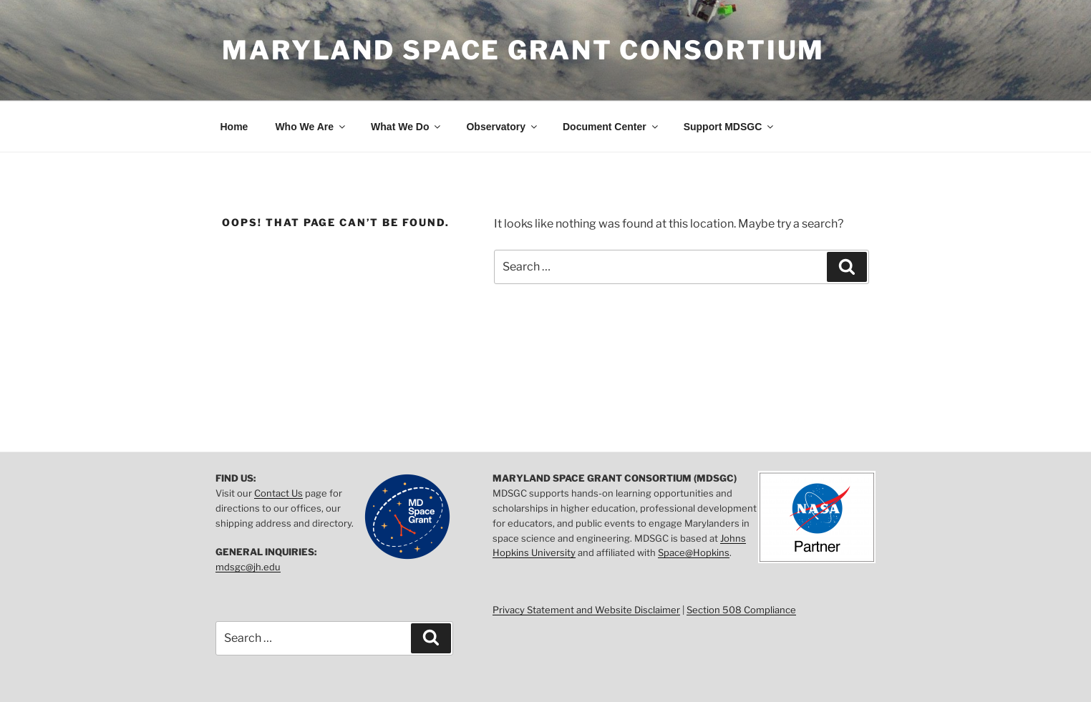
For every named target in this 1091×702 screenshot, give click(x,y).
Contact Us (278, 493)
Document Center (611, 126)
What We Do (406, 126)
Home (234, 126)
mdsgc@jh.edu (248, 566)
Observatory (502, 126)
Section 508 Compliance (741, 609)
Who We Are (311, 126)
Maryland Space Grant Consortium (523, 50)
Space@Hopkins (693, 552)
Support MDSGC (730, 126)
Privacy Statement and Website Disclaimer (586, 609)
